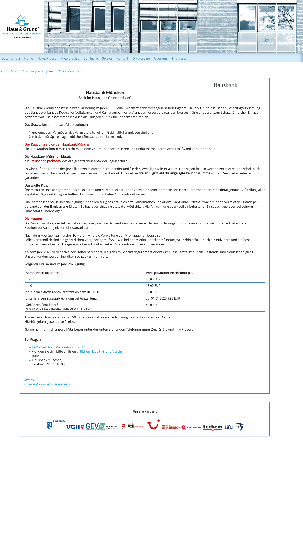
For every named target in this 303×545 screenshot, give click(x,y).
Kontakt (122, 58)
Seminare (91, 58)
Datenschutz (11, 58)
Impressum (180, 58)
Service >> (32, 379)
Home (28, 58)
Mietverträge (70, 58)
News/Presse (46, 58)
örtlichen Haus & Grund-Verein (99, 351)
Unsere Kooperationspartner (38, 71)
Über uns (161, 58)
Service (107, 58)
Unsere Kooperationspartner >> (48, 384)
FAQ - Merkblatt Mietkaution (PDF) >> (59, 347)
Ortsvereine (141, 58)
